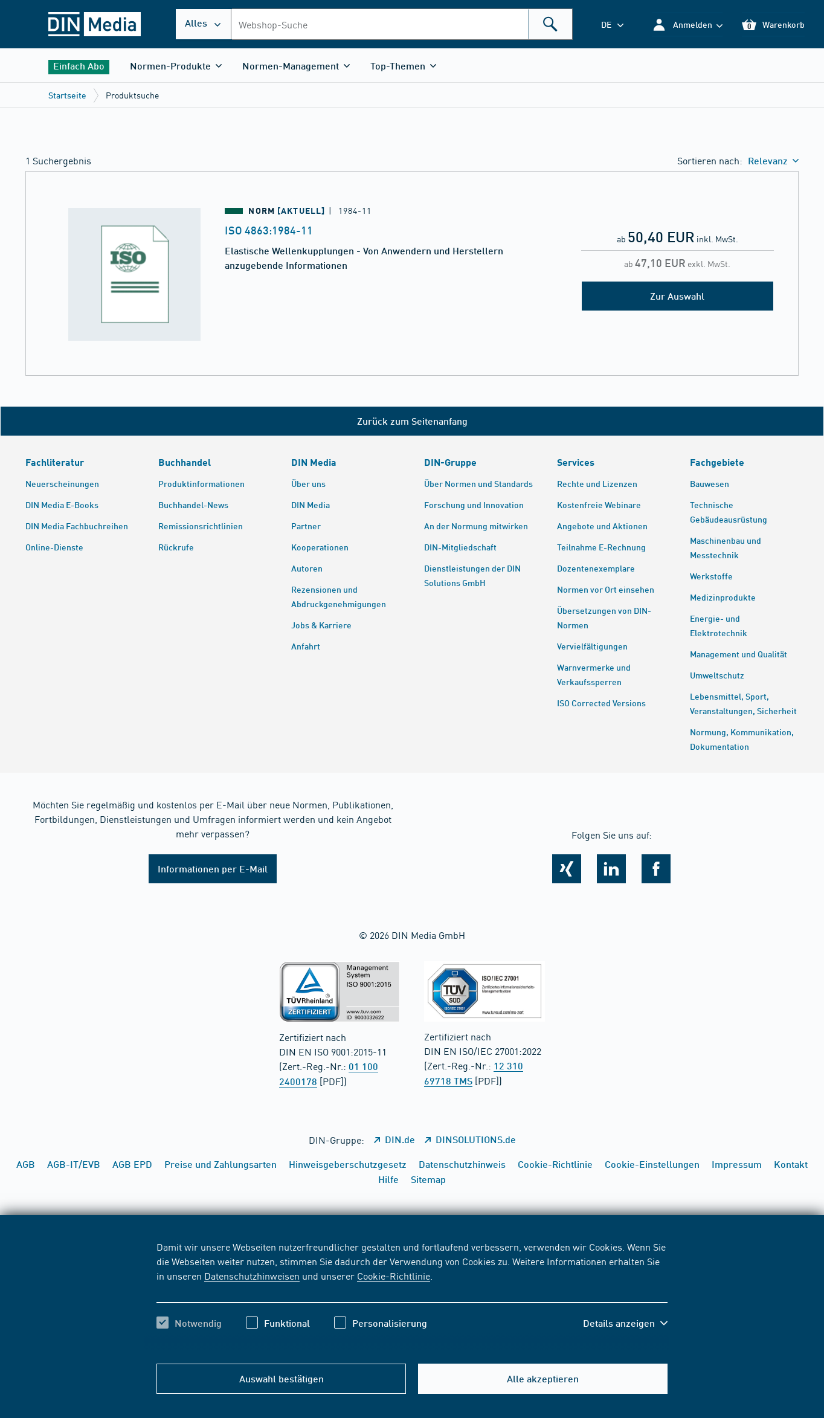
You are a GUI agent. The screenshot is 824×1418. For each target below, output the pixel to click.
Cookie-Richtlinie (393, 1275)
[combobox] (401, 24)
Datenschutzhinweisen (252, 1275)
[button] (687, 24)
